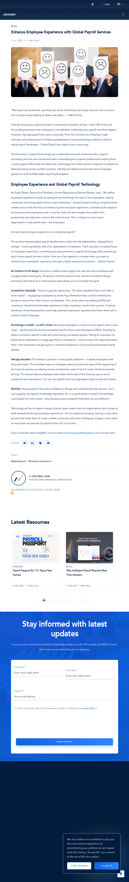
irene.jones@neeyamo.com (84, 433)
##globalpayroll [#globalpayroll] (18, 461)
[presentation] (64, 724)
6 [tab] (63, 601)
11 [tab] (86, 601)
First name (19, 668)
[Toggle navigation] (123, 14)
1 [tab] (39, 601)
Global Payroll (106, 261)
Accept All (106, 866)
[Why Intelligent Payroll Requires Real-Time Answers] (90, 561)
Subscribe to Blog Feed (12, 493)
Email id (18, 691)
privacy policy (88, 709)
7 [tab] (67, 601)
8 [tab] (72, 601)
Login (106, 4)
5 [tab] (58, 601)
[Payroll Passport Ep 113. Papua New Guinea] (36, 561)
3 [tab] (49, 601)
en (119, 4)
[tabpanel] (38, 563)
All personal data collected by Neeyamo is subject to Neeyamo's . (56, 709)
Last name (71, 671)
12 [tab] (91, 601)
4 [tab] (53, 601)
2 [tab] (44, 601)
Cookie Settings (79, 866)
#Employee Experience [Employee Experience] (39, 461)
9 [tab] (77, 601)
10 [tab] (81, 601)
